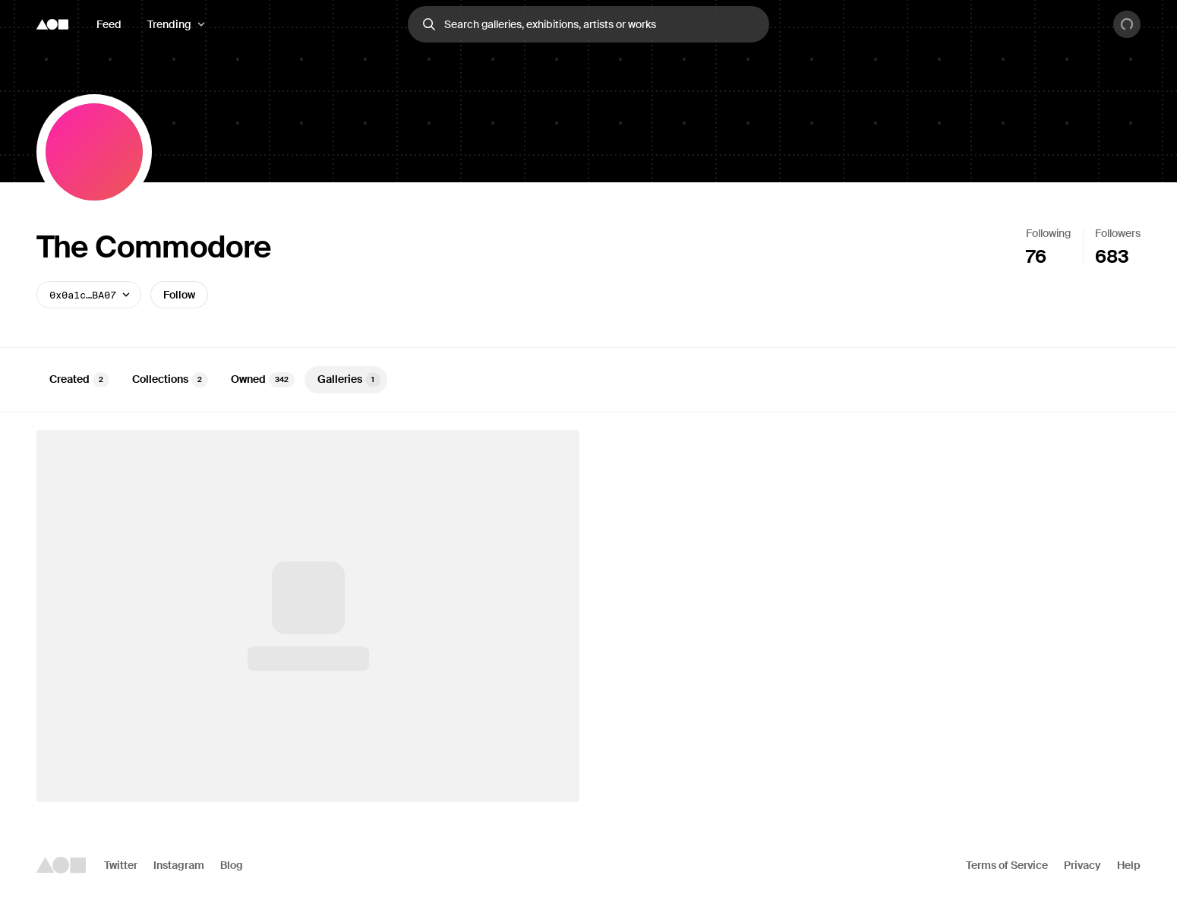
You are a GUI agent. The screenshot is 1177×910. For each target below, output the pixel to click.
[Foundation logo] (52, 24)
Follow (179, 295)
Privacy (1082, 865)
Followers (1118, 233)
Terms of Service (1007, 865)
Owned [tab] (263, 379)
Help (1129, 865)
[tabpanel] (588, 616)
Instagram (178, 865)
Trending (169, 24)
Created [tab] (79, 379)
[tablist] (588, 380)
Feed (108, 24)
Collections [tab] (170, 379)
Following (1048, 233)
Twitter (120, 865)
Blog (231, 865)
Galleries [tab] (348, 379)
